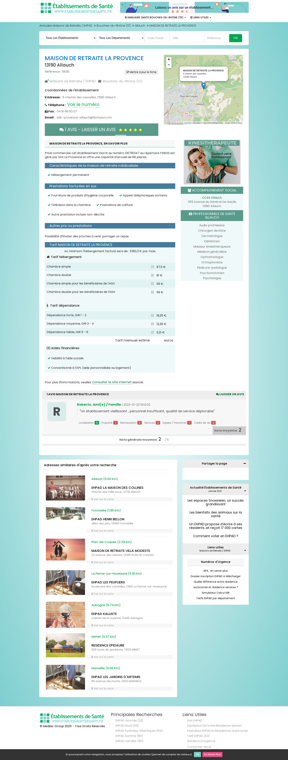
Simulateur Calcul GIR (215, 593)
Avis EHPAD (194, 720)
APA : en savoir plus (216, 571)
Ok (197, 754)
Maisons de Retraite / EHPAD (73, 81)
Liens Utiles (200, 17)
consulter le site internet (112, 382)
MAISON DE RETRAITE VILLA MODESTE (120, 550)
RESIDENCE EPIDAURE (107, 645)
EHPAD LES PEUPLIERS (108, 582)
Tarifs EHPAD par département (215, 598)
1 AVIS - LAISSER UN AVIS (101, 130)
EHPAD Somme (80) (129, 736)
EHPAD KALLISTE (104, 613)
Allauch (140, 25)
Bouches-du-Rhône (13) (114, 25)
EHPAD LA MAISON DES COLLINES (117, 487)
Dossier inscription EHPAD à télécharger (216, 576)
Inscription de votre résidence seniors (214, 726)
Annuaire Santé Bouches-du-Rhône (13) (155, 17)
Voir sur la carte (102, 499)
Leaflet (187, 122)
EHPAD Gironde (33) (129, 720)
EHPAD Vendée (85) (129, 741)
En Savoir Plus (212, 754)
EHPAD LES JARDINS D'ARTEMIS (115, 677)
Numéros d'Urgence (215, 562)
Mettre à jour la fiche (141, 72)
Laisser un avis (230, 394)
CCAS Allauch (212, 198)
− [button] (169, 65)
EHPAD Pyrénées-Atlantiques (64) (139, 731)
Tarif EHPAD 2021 (198, 736)
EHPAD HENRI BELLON (107, 519)
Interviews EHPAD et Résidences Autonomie (217, 731)
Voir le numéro (83, 104)
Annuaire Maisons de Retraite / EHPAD (65, 25)
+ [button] (169, 60)
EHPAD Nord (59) (127, 726)
